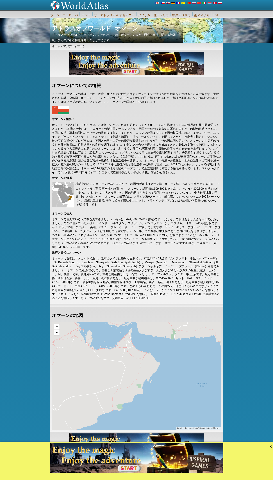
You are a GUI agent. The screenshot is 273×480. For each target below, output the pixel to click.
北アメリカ (161, 15)
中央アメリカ (181, 15)
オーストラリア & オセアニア (114, 15)
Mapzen (216, 428)
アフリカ (144, 15)
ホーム (54, 15)
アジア (86, 15)
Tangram (189, 428)
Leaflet (180, 428)
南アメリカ (201, 15)
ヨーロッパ (70, 15)
